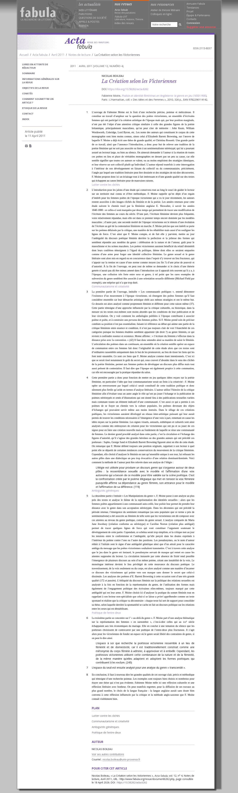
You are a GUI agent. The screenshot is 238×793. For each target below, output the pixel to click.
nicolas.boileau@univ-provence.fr (121, 759)
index (25, 119)
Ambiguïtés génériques (105, 490)
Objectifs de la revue (35, 87)
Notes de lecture (79, 55)
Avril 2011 (57, 55)
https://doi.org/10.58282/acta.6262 (127, 89)
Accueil (24, 55)
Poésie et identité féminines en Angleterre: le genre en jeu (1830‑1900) (164, 95)
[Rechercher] (180, 24)
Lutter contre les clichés (106, 184)
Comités (27, 93)
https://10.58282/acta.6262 (132, 782)
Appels (83, 21)
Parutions (85, 14)
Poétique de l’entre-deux (106, 612)
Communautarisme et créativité (110, 286)
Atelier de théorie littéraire (165, 10)
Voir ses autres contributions (108, 754)
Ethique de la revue (34, 108)
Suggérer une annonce (201, 27)
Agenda (84, 25)
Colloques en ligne (161, 14)
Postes (94, 21)
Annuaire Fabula (196, 3)
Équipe (190, 15)
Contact (28, 113)
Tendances (193, 7)
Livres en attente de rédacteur (35, 66)
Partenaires (203, 15)
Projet (190, 11)
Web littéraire (88, 10)
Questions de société (92, 17)
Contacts (191, 19)
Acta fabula (39, 55)
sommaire (28, 73)
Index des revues (124, 23)
